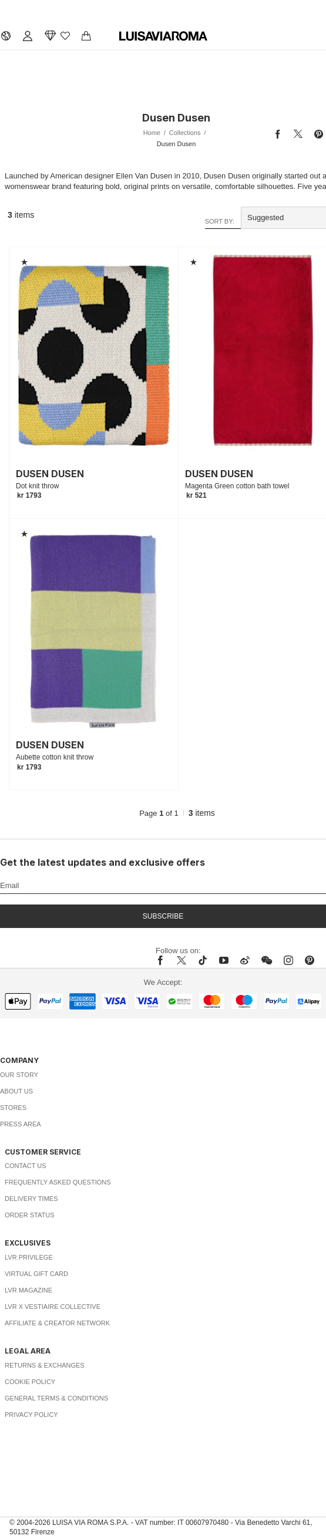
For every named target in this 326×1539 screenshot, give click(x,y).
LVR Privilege (29, 1257)
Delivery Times (31, 1198)
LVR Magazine (28, 1290)
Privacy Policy (31, 1414)
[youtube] (223, 960)
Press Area (20, 1124)
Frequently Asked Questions (58, 1182)
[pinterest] (309, 960)
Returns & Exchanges (45, 1365)
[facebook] (163, 960)
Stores (13, 1107)
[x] (181, 960)
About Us (16, 1091)
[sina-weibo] (245, 960)
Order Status (30, 1215)
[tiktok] (202, 960)
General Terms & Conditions (56, 1398)
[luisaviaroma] (163, 36)
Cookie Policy (30, 1381)
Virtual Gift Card (36, 1273)
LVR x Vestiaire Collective (52, 1306)
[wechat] (267, 960)
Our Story (19, 1074)
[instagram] (288, 960)
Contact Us (25, 1165)
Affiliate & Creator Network (57, 1323)
